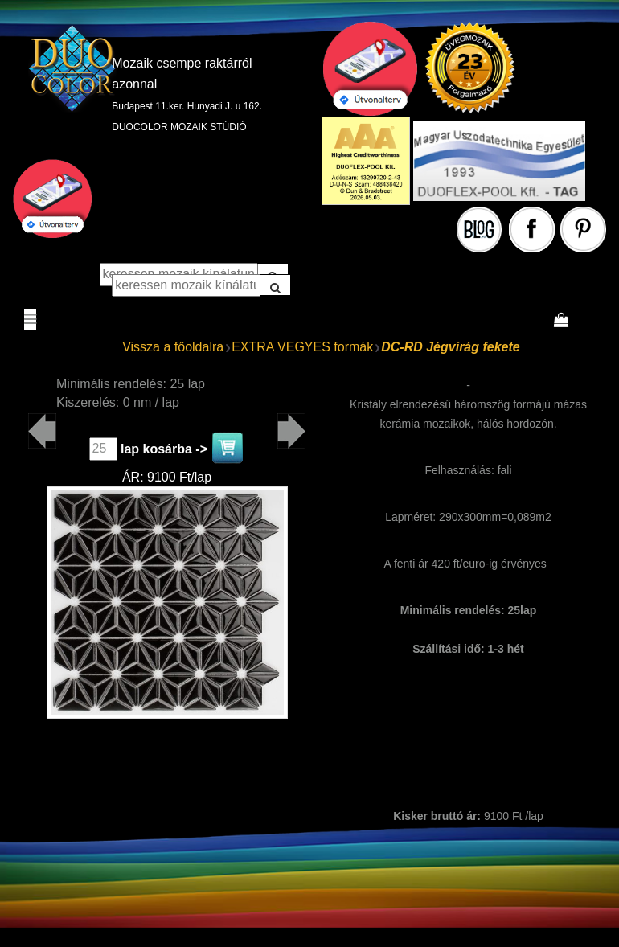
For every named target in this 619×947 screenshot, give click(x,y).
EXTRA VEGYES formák (302, 347)
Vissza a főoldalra (172, 347)
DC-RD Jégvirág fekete (450, 347)
